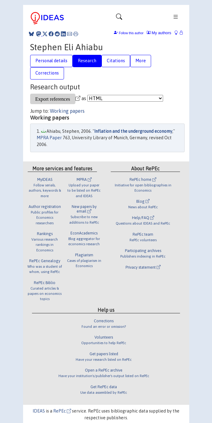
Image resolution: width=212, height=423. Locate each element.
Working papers (67, 111)
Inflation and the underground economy (133, 131)
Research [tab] (87, 60)
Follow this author (131, 33)
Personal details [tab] (51, 60)
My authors (159, 33)
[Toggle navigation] (119, 18)
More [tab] (140, 60)
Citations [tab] (116, 60)
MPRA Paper (49, 137)
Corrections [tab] (47, 73)
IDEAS (39, 411)
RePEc (62, 411)
